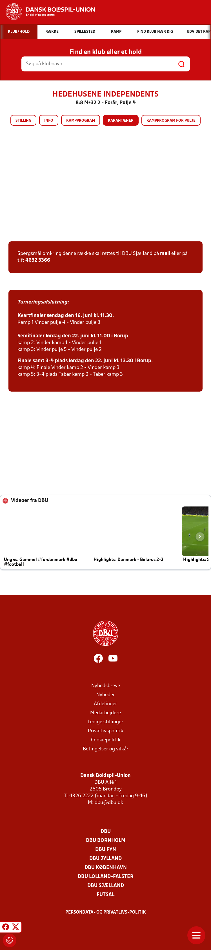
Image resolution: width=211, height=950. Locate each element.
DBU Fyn (105, 849)
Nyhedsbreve (105, 685)
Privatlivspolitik (105, 731)
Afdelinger (105, 704)
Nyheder (105, 695)
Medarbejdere (105, 713)
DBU (106, 831)
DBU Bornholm (105, 840)
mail (165, 253)
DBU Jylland (105, 858)
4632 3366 (37, 260)
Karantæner (121, 121)
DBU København (106, 867)
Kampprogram (80, 121)
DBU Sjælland (105, 885)
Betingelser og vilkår (105, 749)
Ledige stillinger (105, 722)
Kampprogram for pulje (171, 121)
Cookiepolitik (105, 740)
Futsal (105, 894)
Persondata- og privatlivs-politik (105, 912)
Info (48, 121)
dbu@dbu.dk (109, 802)
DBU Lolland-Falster (106, 876)
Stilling (23, 121)
